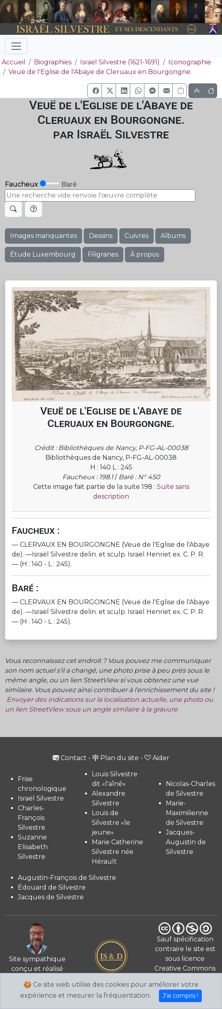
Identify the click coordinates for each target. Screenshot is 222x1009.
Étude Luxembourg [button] (43, 254)
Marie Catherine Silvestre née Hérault (117, 851)
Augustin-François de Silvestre (67, 878)
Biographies (53, 62)
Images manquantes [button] (43, 236)
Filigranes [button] (103, 254)
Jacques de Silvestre (51, 897)
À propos (144, 254)
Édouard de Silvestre (52, 887)
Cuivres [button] (136, 236)
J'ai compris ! (180, 995)
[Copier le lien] (179, 90)
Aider (156, 758)
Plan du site (115, 758)
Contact (70, 758)
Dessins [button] (100, 236)
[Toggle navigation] (16, 46)
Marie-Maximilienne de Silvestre (187, 812)
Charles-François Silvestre (31, 817)
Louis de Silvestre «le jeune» (111, 822)
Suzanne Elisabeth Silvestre (33, 846)
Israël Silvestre (41, 798)
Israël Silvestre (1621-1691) (120, 62)
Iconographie (189, 62)
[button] (94, 90)
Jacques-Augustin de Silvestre (186, 842)
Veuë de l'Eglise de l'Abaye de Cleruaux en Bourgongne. (100, 72)
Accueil (12, 62)
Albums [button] (173, 236)
